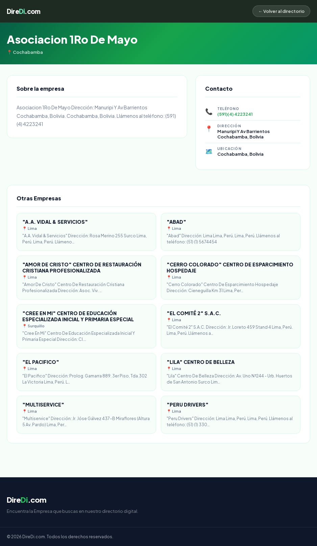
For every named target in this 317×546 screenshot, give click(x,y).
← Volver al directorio (281, 11)
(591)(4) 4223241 (235, 114)
